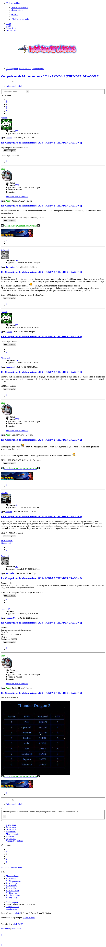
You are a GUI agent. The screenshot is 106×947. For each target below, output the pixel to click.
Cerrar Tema (11, 825)
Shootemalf (5, 358)
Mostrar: (15, 812)
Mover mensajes (12, 834)
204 (16, 260)
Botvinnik (5, 250)
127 (16, 611)
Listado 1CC (6, 543)
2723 (17, 185)
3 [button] (6, 106)
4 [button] (6, 109)
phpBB (18, 913)
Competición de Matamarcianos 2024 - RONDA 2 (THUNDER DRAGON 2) (50, 76)
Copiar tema (11, 838)
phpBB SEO (18, 924)
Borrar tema (11, 827)
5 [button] (6, 111)
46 (16, 505)
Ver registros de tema (14, 841)
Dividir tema (11, 832)
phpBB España (28, 917)
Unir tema (10, 836)
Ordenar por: (42, 812)
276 (16, 360)
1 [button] (6, 102)
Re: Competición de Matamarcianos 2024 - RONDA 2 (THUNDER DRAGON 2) (41, 142)
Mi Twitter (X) (7, 541)
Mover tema (11, 829)
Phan (3, 169)
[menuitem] (19, 8)
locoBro (4, 493)
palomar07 (5, 609)
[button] (6, 100)
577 (16, 131)
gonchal (4, 118)
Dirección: (67, 812)
